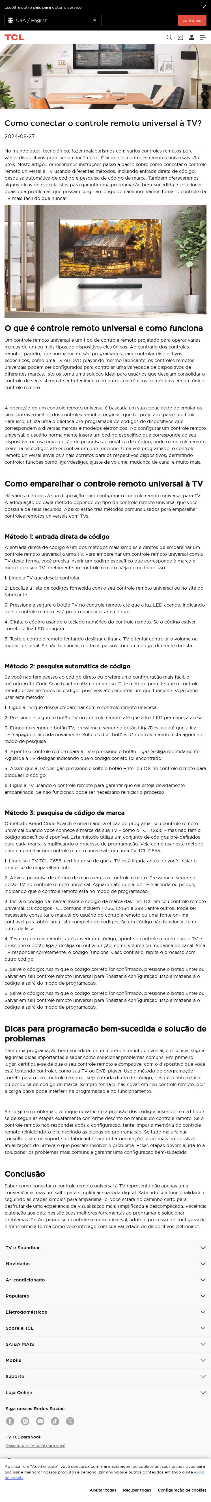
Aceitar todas (103, 1490)
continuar (192, 20)
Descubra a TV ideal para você (35, 1445)
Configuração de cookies (182, 1490)
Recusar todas (137, 1490)
